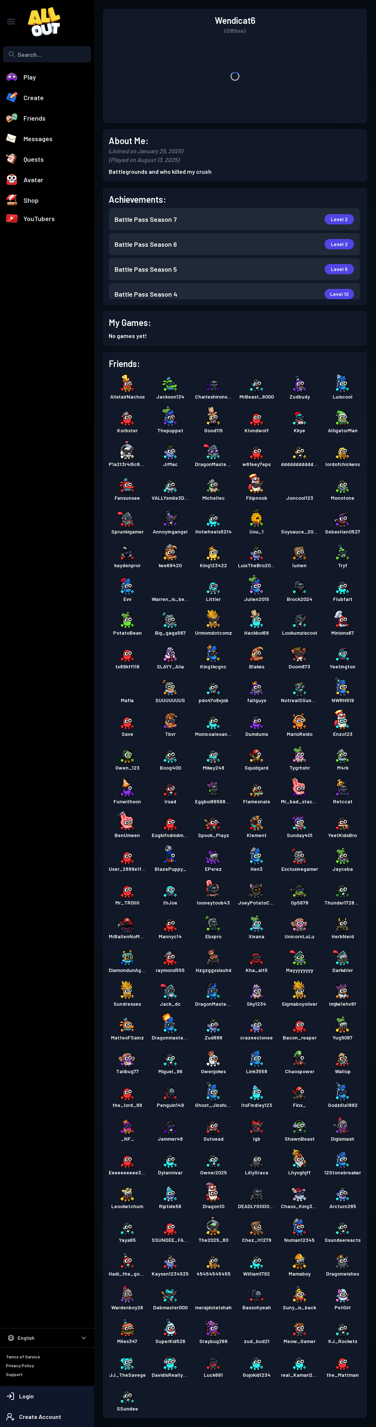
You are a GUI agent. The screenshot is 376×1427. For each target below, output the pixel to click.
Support (14, 1374)
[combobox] (47, 54)
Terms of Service (23, 1356)
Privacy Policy (20, 1365)
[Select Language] (47, 1338)
